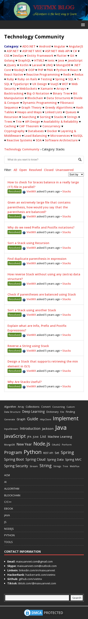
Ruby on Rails (27, 79)
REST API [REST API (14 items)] (48, 453)
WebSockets (28, 89)
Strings (72, 117)
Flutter (62, 56)
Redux (78, 74)
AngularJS (76, 46)
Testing (46, 79)
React (74, 70)
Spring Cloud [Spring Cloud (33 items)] (35, 459)
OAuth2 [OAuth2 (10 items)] (56, 444)
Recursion (11, 117)
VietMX (29, 191)
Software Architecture (61, 140)
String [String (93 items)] (46, 465)
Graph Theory (31, 107)
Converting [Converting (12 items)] (58, 406)
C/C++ (7, 502)
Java (61, 60)
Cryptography (14, 131)
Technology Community (22, 149)
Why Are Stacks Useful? (25, 382)
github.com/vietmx (30, 579)
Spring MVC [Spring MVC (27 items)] (73, 459)
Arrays (61, 89)
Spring (60, 79)
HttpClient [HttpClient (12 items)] (45, 419)
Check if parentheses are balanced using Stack (42, 294)
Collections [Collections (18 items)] (33, 407)
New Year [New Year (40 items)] (24, 444)
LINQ (49, 65)
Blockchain (35, 98)
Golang (9, 60)
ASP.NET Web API (57, 51)
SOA (39, 140)
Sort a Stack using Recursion (28, 243)
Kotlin (24, 65)
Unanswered (65, 170)
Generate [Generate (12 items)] (9, 419)
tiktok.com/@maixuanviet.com (37, 583)
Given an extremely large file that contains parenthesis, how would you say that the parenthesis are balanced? (39, 207)
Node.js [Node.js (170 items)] (41, 443)
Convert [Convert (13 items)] (46, 406)
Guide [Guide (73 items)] (32, 419)
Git (72, 56)
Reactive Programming (43, 74)
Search (76, 598)
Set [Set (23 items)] (57, 453)
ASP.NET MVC (32, 51)
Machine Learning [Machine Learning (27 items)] (60, 436)
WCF (65, 84)
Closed (49, 170)
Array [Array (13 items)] (21, 406)
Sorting (45, 117)
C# (75, 51)
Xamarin (47, 89)
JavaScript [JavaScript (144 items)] (15, 436)
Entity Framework (40, 56)
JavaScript (75, 60)
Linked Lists (53, 112)
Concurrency (51, 126)
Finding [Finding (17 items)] (70, 412)
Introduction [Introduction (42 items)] (30, 428)
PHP (40, 70)
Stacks (59, 117)
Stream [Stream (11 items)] (34, 466)
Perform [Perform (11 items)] (67, 444)
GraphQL (24, 60)
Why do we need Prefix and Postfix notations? (41, 227)
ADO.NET (29, 46)
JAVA (7, 515)
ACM (7, 475)
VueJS (54, 84)
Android (45, 46)
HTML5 (39, 60)
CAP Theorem (29, 126)
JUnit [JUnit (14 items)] (35, 437)
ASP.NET (13, 51)
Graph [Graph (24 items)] (21, 419)
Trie (19, 122)
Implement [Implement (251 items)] (66, 418)
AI (5, 482)
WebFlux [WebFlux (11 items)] (74, 466)
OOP (31, 70)
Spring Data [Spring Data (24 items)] (55, 459)
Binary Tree (61, 93)
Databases (36, 131)
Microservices (60, 136)
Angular (59, 46)
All (15, 170)
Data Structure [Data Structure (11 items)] (12, 411)
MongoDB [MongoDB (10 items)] (9, 444)
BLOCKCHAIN (12, 495)
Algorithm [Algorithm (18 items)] (10, 407)
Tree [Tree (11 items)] (65, 466)
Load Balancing (35, 136)
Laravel (37, 65)
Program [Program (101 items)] (13, 452)
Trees (8, 122)
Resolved (35, 170)
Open (23, 170)
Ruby (10, 79)
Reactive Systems (19, 140)
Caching (10, 126)
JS (5, 522)
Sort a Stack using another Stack (32, 310)
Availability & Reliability (60, 122)
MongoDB (63, 65)
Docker (52, 131)
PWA (50, 70)
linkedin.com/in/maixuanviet (36, 570)
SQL (71, 79)
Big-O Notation (38, 93)
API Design (32, 122)
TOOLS (8, 542)
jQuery (11, 65)
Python (61, 70)
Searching (29, 117)
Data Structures (58, 98)
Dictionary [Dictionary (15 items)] (52, 412)
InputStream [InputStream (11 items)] (11, 428)
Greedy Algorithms (59, 107)
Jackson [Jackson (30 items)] (48, 428)
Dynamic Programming (40, 103)
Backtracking (13, 93)
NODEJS (9, 529)
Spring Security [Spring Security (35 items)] (16, 466)
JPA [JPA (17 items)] (29, 437)
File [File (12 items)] (62, 411)
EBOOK (8, 508)
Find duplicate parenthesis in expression (37, 259)
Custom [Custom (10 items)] (70, 406)
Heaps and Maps (29, 112)
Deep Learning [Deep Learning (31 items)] (33, 411)
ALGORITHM (11, 488)
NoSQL (78, 136)
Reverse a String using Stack (28, 346)
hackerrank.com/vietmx (40, 575)
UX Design (39, 84)
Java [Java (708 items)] (61, 427)
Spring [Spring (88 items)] (67, 452)
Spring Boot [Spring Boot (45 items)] (14, 459)
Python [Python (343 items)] (33, 452)
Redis (67, 74)
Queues (70, 112)
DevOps (18, 56)
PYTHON (9, 535)
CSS (6, 56)
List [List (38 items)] (43, 436)
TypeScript (21, 84)
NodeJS (19, 70)
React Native (13, 74)
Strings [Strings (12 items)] (57, 466)
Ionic (51, 60)
